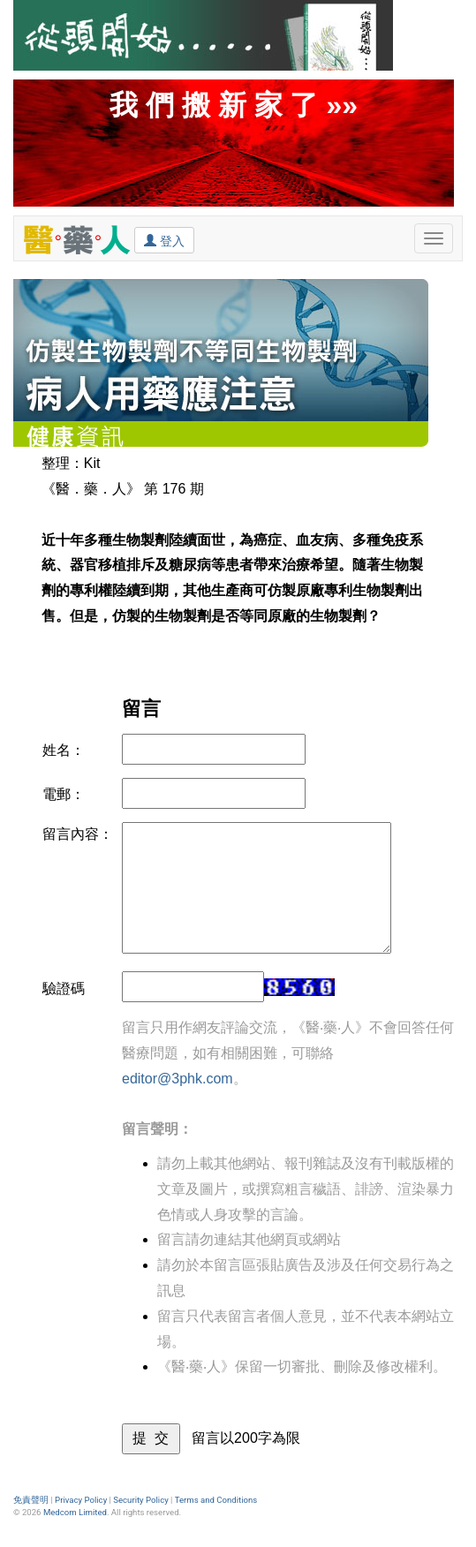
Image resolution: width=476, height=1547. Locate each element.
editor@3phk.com (177, 1078)
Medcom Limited (75, 1512)
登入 (164, 240)
